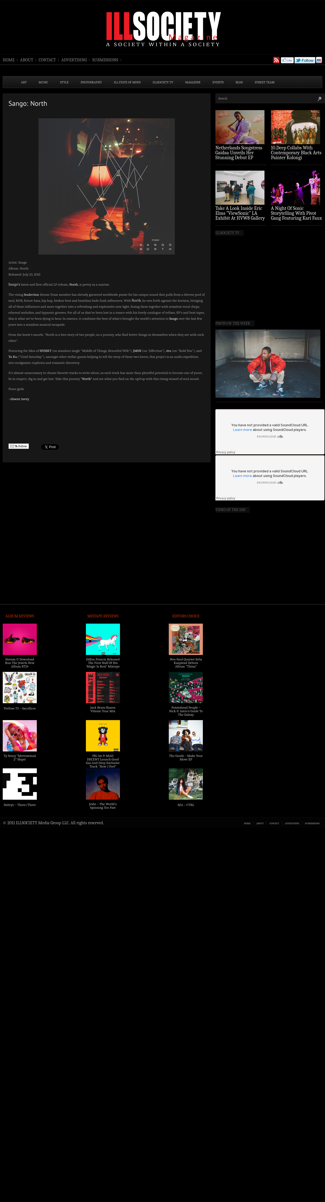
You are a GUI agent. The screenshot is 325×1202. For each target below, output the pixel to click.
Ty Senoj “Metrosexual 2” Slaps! (20, 757)
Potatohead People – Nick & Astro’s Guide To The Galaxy (186, 711)
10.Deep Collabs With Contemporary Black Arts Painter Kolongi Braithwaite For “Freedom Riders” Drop (296, 157)
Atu (168, 351)
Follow (18, 446)
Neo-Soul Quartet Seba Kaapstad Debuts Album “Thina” (186, 662)
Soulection (31, 294)
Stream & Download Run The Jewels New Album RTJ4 (19, 662)
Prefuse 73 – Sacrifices (20, 708)
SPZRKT (46, 351)
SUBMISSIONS (105, 60)
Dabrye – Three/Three (20, 805)
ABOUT (26, 60)
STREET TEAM (265, 82)
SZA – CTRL (185, 805)
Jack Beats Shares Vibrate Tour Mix (102, 709)
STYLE (64, 82)
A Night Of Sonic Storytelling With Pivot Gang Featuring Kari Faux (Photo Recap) (296, 216)
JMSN (137, 351)
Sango (173, 318)
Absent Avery (19, 399)
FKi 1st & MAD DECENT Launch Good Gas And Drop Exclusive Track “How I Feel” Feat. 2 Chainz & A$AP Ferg (103, 764)
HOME (9, 60)
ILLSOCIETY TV (163, 82)
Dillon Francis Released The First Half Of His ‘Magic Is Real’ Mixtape (103, 662)
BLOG (239, 82)
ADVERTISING (74, 60)
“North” (86, 379)
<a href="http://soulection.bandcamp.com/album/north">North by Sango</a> (106, 422)
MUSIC (43, 82)
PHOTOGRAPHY (91, 82)
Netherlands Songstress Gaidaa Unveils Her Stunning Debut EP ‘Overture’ (238, 155)
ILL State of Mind (127, 82)
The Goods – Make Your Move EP (186, 757)
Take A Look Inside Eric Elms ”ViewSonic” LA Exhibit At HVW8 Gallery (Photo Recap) (240, 216)
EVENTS (218, 82)
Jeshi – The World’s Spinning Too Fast (103, 806)
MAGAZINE (192, 82)
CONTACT (47, 60)
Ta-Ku (12, 357)
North (73, 284)
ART (24, 82)
